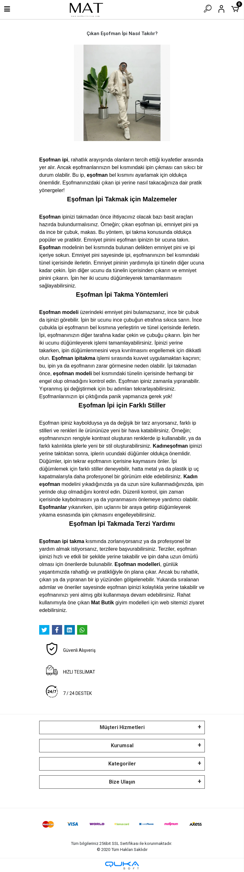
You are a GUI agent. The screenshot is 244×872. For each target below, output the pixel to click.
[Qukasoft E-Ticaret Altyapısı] (122, 865)
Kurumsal (122, 745)
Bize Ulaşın (122, 782)
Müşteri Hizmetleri (122, 727)
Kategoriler (122, 764)
